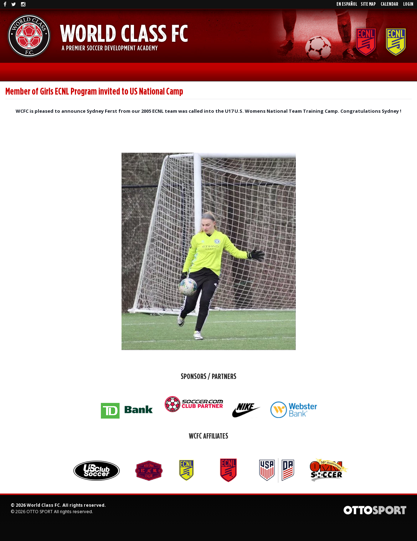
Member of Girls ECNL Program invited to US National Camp (94, 92)
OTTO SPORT (39, 512)
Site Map (368, 4)
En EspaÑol (346, 4)
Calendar (389, 4)
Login (408, 4)
